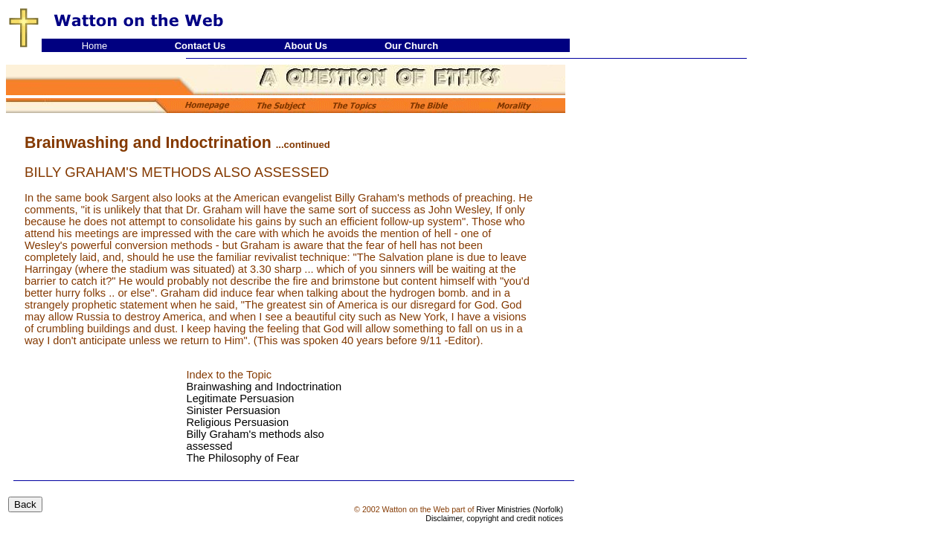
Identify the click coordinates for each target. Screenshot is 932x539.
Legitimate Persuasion (241, 398)
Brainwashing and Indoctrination (264, 387)
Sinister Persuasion (233, 410)
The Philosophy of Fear (243, 458)
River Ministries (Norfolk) (519, 509)
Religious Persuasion (238, 422)
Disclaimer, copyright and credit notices (494, 518)
